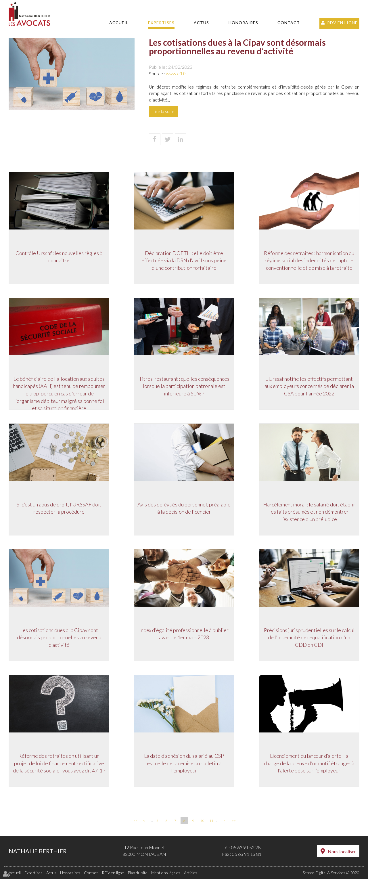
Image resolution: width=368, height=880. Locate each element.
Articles (190, 873)
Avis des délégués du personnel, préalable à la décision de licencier (184, 508)
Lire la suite (163, 111)
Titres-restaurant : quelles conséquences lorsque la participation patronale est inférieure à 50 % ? (184, 386)
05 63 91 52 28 (245, 849)
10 (202, 822)
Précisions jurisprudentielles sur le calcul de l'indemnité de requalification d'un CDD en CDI (309, 638)
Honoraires (243, 22)
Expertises (161, 22)
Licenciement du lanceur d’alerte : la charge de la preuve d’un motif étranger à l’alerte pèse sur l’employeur (309, 763)
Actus (201, 22)
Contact (288, 22)
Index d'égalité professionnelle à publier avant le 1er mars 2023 (184, 634)
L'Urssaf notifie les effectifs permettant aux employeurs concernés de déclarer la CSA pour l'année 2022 (309, 386)
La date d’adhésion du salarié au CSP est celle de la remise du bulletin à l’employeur (184, 763)
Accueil (119, 22)
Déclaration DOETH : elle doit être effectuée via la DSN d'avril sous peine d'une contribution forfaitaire (184, 260)
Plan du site (137, 873)
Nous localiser (342, 852)
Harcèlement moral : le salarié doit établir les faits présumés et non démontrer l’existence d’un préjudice (309, 512)
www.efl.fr (176, 73)
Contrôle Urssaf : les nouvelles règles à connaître (59, 256)
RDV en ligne (342, 22)
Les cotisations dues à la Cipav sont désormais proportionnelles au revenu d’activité (59, 638)
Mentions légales (165, 873)
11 (211, 822)
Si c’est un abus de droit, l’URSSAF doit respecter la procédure (59, 508)
